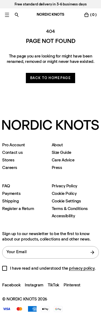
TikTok (53, 284)
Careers (9, 167)
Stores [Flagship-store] (8, 159)
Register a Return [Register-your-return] (18, 208)
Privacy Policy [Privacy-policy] (64, 185)
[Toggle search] (17, 14)
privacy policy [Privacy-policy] (82, 268)
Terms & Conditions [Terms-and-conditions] (70, 208)
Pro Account (13, 144)
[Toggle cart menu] (90, 14)
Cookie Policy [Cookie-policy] (64, 193)
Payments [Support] (11, 193)
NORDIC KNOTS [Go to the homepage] (50, 14)
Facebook (11, 284)
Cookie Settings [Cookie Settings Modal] (66, 201)
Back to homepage (50, 78)
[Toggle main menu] (7, 14)
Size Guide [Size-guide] (61, 152)
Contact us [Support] (12, 152)
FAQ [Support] (6, 185)
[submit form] (92, 252)
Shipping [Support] (10, 201)
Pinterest (72, 284)
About (57, 144)
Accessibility (63, 216)
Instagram (34, 284)
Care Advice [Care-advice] (63, 159)
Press (57, 167)
